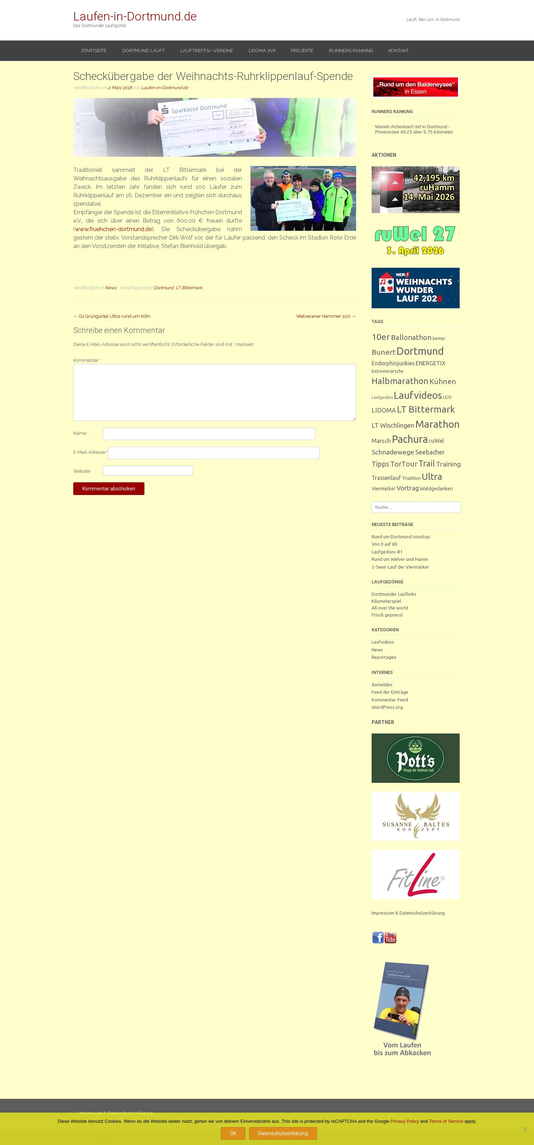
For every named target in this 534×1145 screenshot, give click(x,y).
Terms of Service (446, 1121)
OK (233, 1133)
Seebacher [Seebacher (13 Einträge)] (430, 452)
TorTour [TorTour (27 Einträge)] (403, 464)
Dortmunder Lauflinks (394, 594)
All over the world (390, 607)
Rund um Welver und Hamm (400, 559)
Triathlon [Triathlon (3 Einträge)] (411, 478)
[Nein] (525, 1128)
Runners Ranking (351, 50)
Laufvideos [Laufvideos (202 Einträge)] (418, 395)
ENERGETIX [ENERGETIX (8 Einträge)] (430, 363)
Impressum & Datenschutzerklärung (408, 912)
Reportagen (384, 657)
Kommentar (87, 360)
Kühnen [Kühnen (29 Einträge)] (442, 381)
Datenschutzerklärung (283, 1133)
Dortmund (164, 287)
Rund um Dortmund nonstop (401, 536)
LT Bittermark (189, 287)
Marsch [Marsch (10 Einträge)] (381, 440)
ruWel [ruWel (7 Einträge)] (436, 441)
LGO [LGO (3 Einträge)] (447, 397)
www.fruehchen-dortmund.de (113, 229)
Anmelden (382, 684)
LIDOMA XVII (262, 50)
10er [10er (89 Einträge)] (381, 337)
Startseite (94, 50)
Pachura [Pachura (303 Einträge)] (410, 439)
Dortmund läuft (143, 50)
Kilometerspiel (386, 601)
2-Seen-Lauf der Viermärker (400, 566)
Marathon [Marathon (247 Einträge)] (437, 423)
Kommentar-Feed (390, 699)
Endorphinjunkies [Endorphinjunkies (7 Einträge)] (393, 363)
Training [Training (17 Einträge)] (448, 464)
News (111, 287)
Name (81, 433)
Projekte (302, 50)
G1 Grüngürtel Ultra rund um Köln (111, 316)
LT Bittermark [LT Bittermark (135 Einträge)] (426, 409)
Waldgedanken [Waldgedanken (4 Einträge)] (436, 488)
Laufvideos (383, 641)
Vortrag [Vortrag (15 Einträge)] (408, 487)
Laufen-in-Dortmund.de (135, 16)
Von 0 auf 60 (384, 543)
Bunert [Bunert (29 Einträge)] (384, 352)
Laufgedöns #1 (387, 551)
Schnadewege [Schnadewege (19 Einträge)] (393, 452)
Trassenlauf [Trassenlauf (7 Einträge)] (386, 478)
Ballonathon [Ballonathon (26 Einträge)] (411, 337)
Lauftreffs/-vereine (206, 50)
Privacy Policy (405, 1121)
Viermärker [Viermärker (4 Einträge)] (384, 488)
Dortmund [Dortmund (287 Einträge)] (420, 351)
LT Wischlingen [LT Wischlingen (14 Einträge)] (393, 425)
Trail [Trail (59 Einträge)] (426, 463)
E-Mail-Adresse (90, 452)
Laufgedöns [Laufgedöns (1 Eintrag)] (382, 397)
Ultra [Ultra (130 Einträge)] (432, 476)
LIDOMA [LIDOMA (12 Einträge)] (384, 410)
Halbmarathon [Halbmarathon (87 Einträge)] (400, 381)
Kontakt (399, 50)
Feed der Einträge (390, 691)
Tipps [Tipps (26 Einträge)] (380, 464)
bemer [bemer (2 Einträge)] (439, 338)
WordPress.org (387, 707)
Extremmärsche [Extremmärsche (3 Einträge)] (388, 371)
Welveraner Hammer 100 (326, 316)
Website (81, 471)
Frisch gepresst (387, 614)
